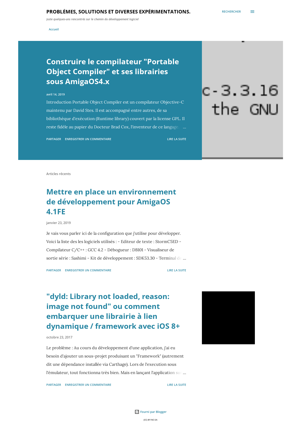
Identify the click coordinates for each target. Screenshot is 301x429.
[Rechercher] (231, 11)
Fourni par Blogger (150, 412)
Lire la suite (176, 139)
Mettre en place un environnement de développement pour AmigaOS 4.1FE (111, 202)
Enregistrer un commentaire (88, 139)
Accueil (54, 29)
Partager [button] (53, 139)
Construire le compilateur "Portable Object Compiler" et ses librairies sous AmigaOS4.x (112, 71)
